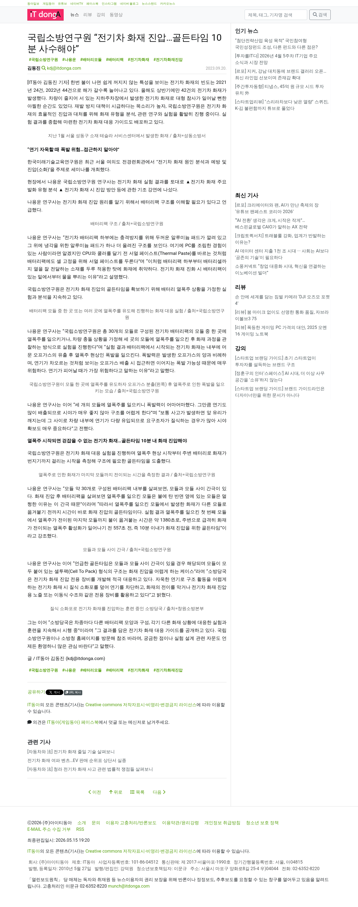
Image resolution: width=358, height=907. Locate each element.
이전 (95, 792)
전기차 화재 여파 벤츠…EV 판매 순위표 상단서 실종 (76, 760)
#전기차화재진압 (168, 59)
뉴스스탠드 (149, 3)
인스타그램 (109, 3)
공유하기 (36, 691)
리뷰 (87, 14)
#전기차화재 (138, 59)
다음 (159, 792)
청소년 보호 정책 (262, 822)
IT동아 (33, 704)
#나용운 (69, 59)
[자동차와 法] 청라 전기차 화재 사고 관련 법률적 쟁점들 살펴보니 (90, 769)
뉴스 (74, 14)
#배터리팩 (115, 59)
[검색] (276, 15)
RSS (80, 829)
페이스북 (92, 3)
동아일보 (33, 3)
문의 (96, 822)
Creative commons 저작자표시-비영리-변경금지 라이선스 (141, 704)
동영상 (116, 14)
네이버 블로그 (129, 3)
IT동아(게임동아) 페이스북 (73, 722)
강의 (100, 14)
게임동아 (49, 3)
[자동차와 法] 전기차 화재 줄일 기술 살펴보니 (71, 751)
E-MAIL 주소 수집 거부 (49, 829)
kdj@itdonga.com (64, 68)
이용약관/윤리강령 (180, 822)
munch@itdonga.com (129, 886)
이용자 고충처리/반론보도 (131, 822)
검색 (320, 14)
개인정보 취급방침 (222, 822)
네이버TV (76, 3)
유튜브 (62, 3)
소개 (81, 822)
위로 (115, 792)
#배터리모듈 (91, 59)
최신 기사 (246, 195)
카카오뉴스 (167, 3)
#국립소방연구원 (43, 59)
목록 (137, 792)
